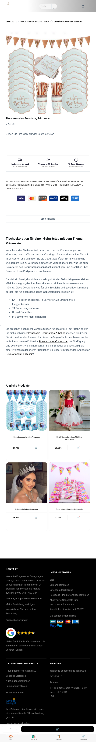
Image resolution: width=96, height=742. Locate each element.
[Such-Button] (54, 8)
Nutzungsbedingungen (18, 681)
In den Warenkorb (57, 729)
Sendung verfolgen (16, 675)
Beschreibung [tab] (48, 219)
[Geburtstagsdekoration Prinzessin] (26, 410)
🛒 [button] (36, 448)
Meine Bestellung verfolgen (20, 604)
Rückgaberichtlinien (16, 686)
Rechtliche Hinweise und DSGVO (67, 609)
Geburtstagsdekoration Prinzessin (26, 437)
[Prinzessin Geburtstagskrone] (26, 482)
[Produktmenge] (11, 729)
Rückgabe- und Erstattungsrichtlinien (69, 594)
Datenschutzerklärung (61, 590)
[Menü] (88, 6)
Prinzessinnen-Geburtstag (53, 341)
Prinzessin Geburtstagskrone (26, 509)
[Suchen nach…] (45, 6)
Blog (52, 579)
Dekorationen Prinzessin (19, 354)
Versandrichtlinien (59, 584)
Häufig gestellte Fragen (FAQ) (21, 670)
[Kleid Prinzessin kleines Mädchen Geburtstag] (69, 410)
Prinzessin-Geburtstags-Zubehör (46, 333)
